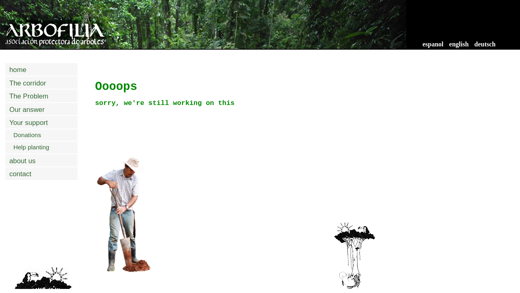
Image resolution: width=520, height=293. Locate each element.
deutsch (485, 44)
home (17, 70)
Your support (28, 123)
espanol (433, 44)
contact (20, 174)
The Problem (28, 96)
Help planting (31, 147)
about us (22, 161)
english (459, 44)
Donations (27, 134)
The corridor (27, 83)
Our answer (27, 110)
